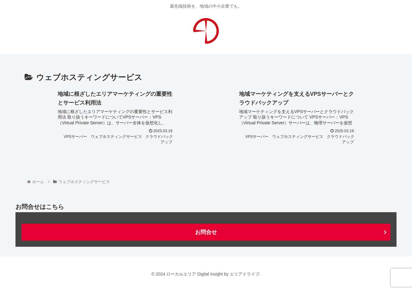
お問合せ (206, 232)
